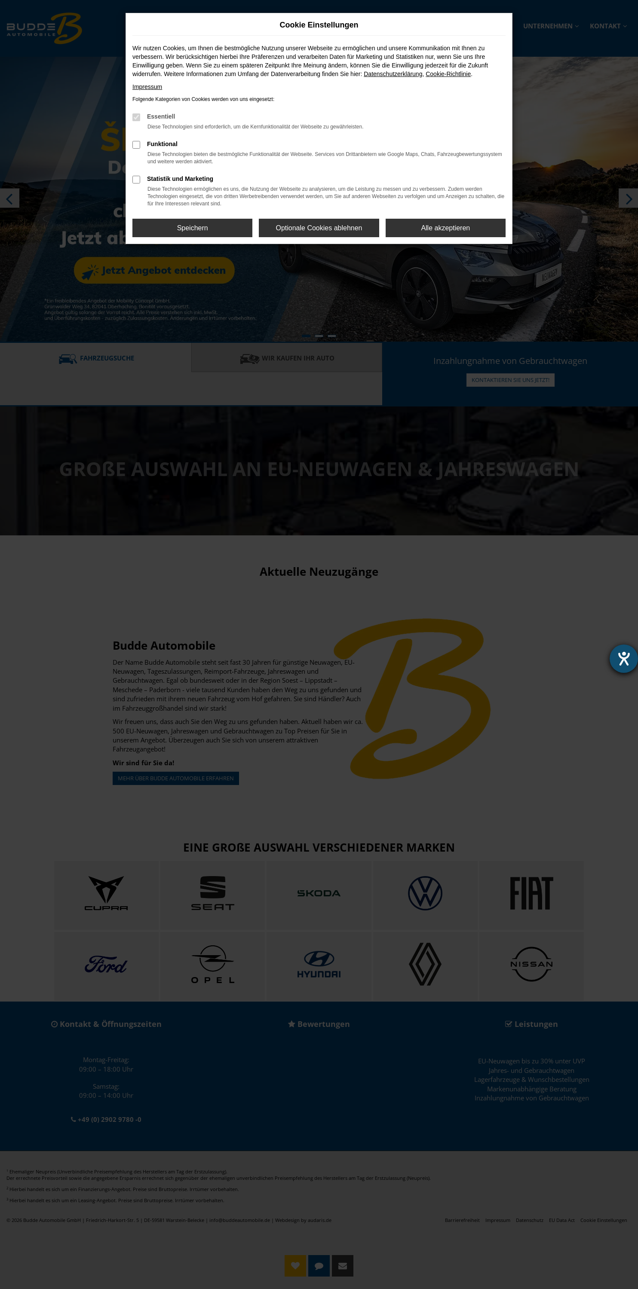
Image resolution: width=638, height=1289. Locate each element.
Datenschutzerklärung (393, 73)
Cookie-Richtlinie (448, 73)
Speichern (192, 228)
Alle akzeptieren (445, 228)
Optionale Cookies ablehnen (319, 228)
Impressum (147, 86)
